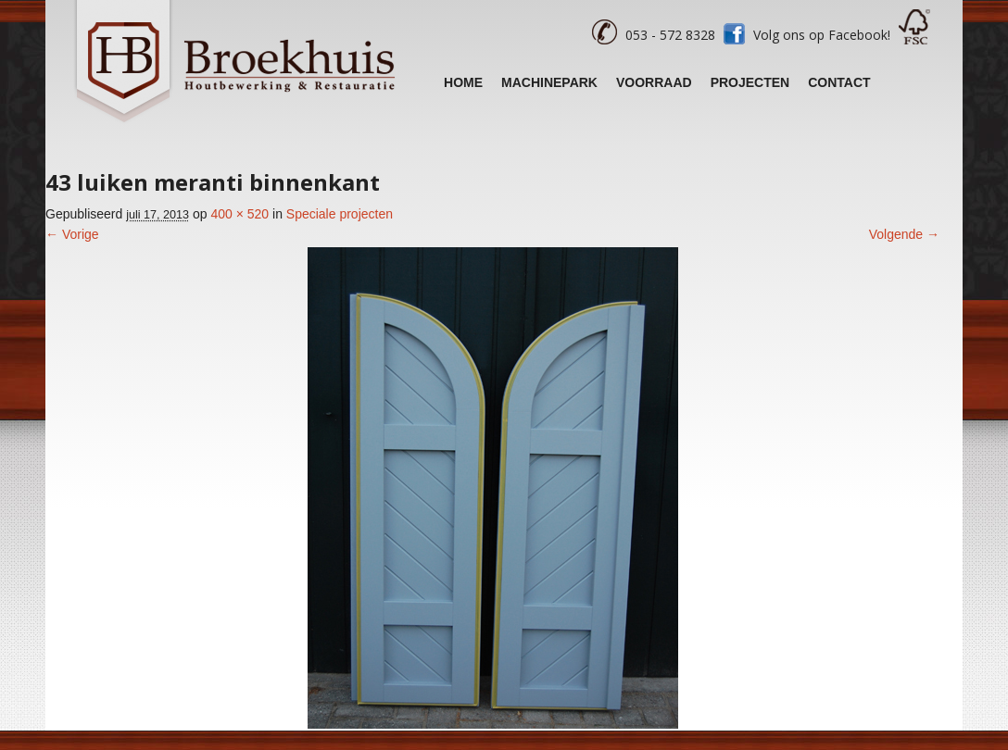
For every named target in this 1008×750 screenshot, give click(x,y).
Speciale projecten (339, 213)
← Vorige (72, 234)
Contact (839, 82)
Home (463, 82)
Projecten (750, 82)
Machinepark (549, 82)
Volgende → (904, 234)
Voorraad (654, 82)
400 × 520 (239, 213)
